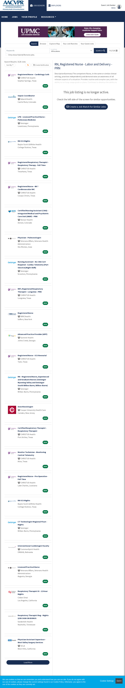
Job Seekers (37, 5)
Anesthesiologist (25, 406)
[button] (113, 50)
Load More (28, 662)
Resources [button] (47, 16)
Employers (55, 5)
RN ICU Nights (24, 141)
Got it (119, 681)
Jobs (15, 16)
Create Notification (41, 65)
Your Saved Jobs (87, 43)
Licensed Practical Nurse (29, 567)
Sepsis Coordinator (26, 95)
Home (5, 16)
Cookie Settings (107, 681)
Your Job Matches (70, 43)
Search (34, 43)
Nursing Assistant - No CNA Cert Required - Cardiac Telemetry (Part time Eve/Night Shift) (33, 265)
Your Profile (29, 16)
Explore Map (54, 43)
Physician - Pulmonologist (29, 237)
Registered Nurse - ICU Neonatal (32, 355)
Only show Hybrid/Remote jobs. (21, 55)
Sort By (9, 65)
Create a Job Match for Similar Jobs (86, 106)
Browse (43, 43)
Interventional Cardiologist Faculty (33, 546)
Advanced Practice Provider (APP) (32, 334)
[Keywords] (27, 50)
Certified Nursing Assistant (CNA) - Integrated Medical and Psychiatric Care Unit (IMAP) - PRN (33, 213)
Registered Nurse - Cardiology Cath (33, 74)
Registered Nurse (25, 313)
